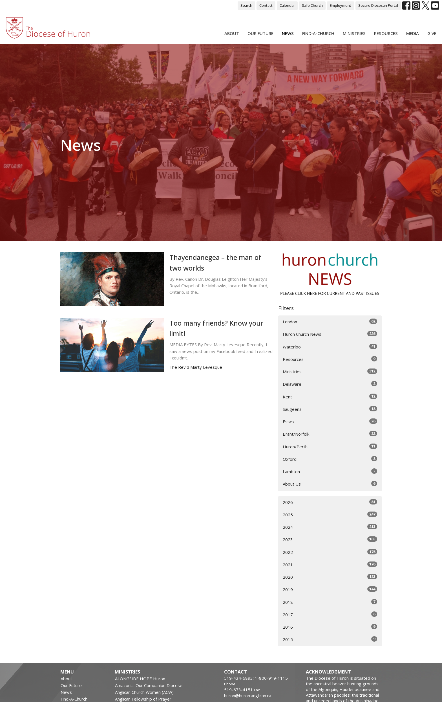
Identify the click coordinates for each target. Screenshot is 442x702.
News (288, 33)
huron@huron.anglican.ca (247, 695)
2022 (330, 552)
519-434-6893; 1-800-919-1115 (256, 678)
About (231, 33)
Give (431, 33)
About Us (330, 484)
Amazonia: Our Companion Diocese (148, 685)
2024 (330, 527)
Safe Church (312, 5)
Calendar (287, 5)
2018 (330, 602)
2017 (330, 614)
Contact (266, 5)
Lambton (330, 471)
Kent (330, 397)
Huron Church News (330, 334)
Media (412, 33)
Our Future (260, 33)
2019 (330, 589)
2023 (330, 539)
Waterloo (330, 347)
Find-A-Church (318, 33)
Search (246, 5)
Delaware (330, 384)
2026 (330, 502)
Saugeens (330, 409)
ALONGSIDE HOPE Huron (140, 678)
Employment (340, 5)
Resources (386, 33)
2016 (330, 627)
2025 (330, 514)
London (330, 321)
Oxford (330, 459)
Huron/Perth (330, 446)
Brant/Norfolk (330, 434)
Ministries (354, 33)
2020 (330, 577)
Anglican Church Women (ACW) (144, 692)
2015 (330, 639)
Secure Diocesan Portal (378, 5)
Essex (330, 421)
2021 (330, 564)
